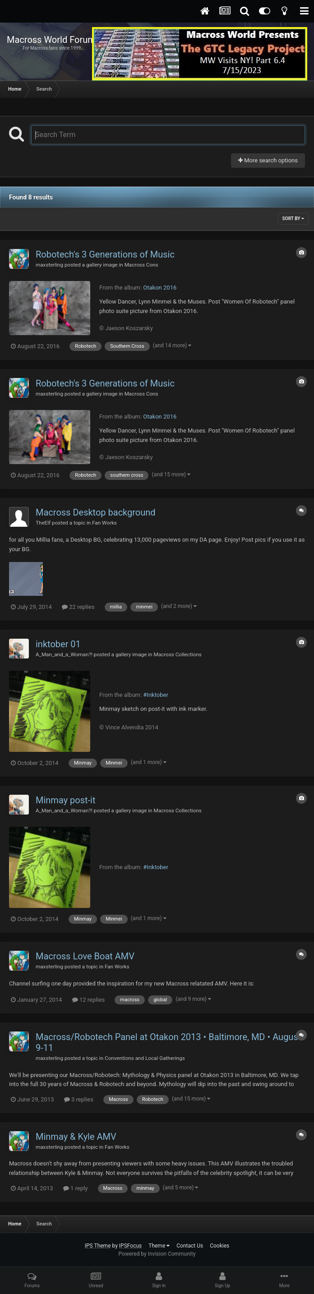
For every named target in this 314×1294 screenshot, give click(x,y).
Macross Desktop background (96, 512)
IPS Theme (98, 1246)
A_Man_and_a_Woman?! (64, 654)
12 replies (88, 999)
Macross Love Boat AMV (85, 956)
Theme (159, 1246)
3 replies (78, 1099)
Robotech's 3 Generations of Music (105, 254)
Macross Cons (141, 265)
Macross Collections (177, 654)
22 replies (78, 606)
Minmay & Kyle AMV (76, 1136)
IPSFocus (130, 1246)
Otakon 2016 (159, 287)
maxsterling (49, 265)
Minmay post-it (66, 800)
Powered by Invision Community (157, 1254)
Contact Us (189, 1246)
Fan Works (104, 523)
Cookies (219, 1246)
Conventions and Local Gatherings (145, 1058)
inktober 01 (58, 644)
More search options (268, 160)
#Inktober (155, 694)
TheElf (43, 523)
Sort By (293, 218)
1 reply (75, 1188)
